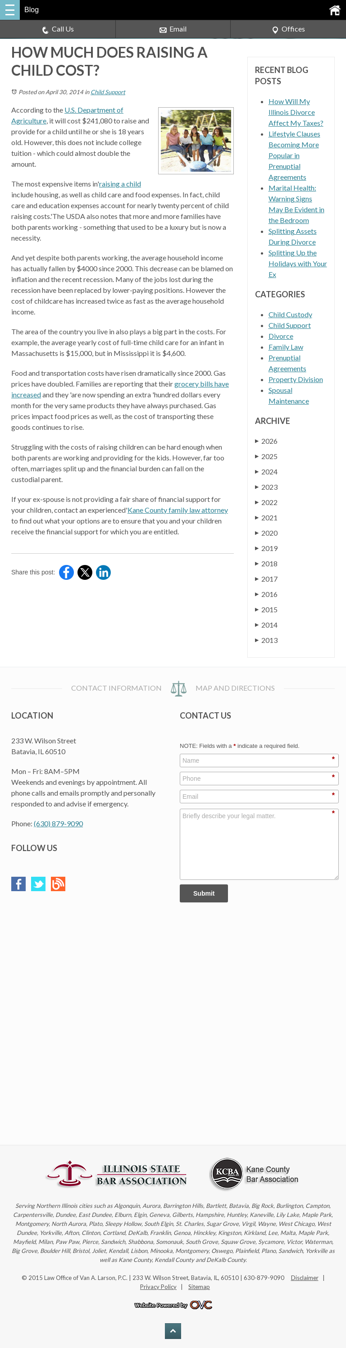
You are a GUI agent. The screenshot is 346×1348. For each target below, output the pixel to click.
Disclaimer (305, 1277)
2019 (266, 548)
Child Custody (290, 314)
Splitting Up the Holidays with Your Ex (298, 263)
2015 (266, 609)
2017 (266, 579)
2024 (266, 471)
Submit (203, 893)
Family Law (286, 346)
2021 (266, 517)
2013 (266, 640)
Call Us (58, 29)
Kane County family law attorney (177, 510)
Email (173, 29)
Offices (288, 29)
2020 (266, 533)
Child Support (108, 92)
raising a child (120, 183)
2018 (266, 563)
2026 (266, 441)
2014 (266, 624)
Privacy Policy (158, 1286)
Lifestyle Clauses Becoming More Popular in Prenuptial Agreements (294, 155)
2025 (266, 456)
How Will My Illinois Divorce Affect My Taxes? (296, 112)
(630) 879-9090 (58, 823)
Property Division (296, 379)
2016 (266, 594)
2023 (266, 487)
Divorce (281, 336)
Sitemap (199, 1286)
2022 (266, 502)
